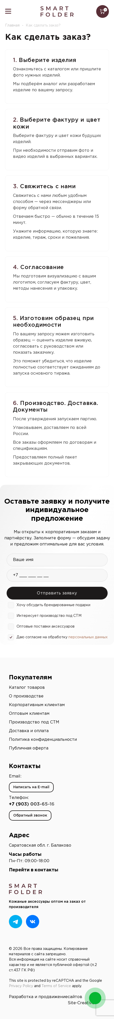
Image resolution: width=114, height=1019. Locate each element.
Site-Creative (81, 1003)
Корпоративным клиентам (37, 705)
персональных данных (88, 637)
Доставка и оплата (29, 731)
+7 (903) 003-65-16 (31, 804)
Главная (12, 25)
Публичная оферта (28, 748)
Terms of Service (56, 986)
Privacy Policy (21, 986)
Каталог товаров (27, 688)
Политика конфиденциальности (43, 740)
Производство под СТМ (34, 722)
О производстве (26, 696)
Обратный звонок (30, 815)
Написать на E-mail (31, 787)
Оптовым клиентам (29, 714)
